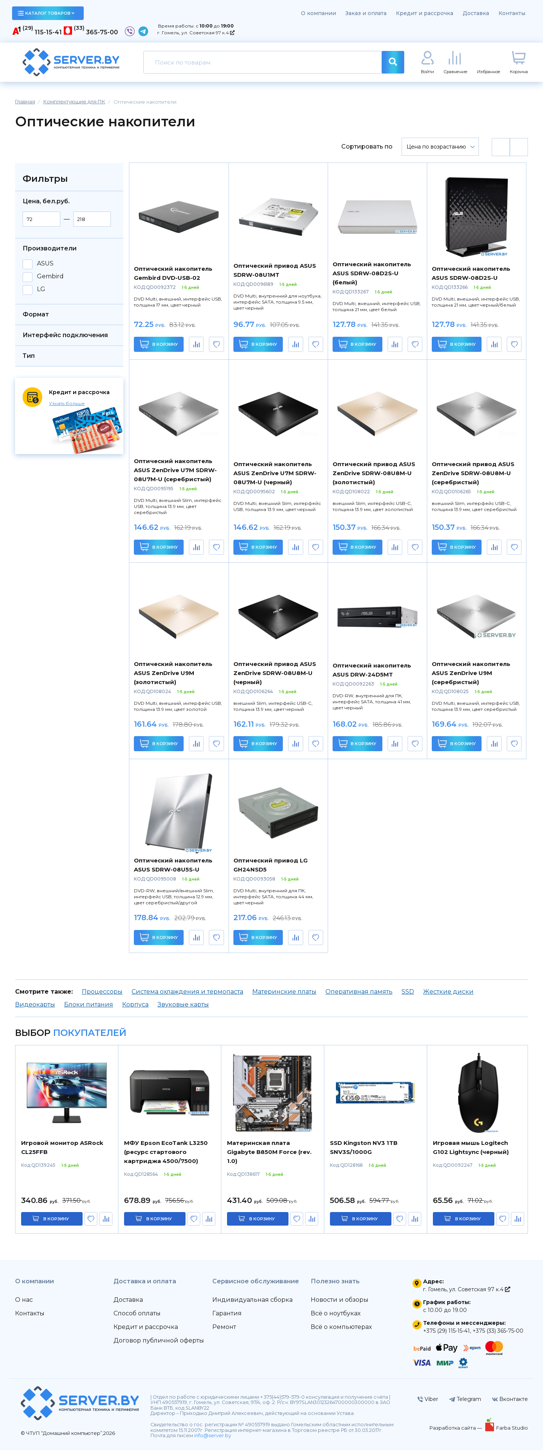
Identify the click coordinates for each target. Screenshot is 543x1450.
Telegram (465, 1399)
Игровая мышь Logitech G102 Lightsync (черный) (471, 1147)
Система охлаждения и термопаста (187, 991)
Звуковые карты (183, 1004)
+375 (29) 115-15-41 (446, 1330)
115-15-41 (48, 32)
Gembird (50, 276)
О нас (24, 1299)
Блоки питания (88, 1004)
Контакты (512, 13)
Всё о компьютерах (341, 1326)
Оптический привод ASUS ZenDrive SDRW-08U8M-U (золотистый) (374, 473)
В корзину (159, 344)
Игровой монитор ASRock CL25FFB (62, 1147)
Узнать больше (67, 403)
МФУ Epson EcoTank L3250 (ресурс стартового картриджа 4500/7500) (166, 1152)
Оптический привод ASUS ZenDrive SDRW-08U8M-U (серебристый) (473, 473)
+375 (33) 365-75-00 (497, 1330)
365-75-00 (102, 32)
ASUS (45, 263)
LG (41, 289)
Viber (427, 1399)
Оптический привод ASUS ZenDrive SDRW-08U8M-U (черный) (274, 673)
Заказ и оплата (366, 13)
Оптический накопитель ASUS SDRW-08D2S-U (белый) (372, 273)
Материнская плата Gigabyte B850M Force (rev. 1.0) (269, 1152)
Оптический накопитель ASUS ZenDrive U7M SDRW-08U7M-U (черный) (274, 473)
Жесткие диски (448, 991)
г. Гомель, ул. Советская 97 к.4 (196, 32)
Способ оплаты (137, 1313)
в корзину (56, 1218)
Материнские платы (284, 991)
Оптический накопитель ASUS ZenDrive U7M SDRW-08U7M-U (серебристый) (175, 470)
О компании (318, 13)
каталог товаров (46, 13)
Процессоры (102, 991)
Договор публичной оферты (159, 1340)
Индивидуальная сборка (252, 1299)
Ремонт (224, 1326)
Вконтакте (510, 1399)
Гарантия (227, 1313)
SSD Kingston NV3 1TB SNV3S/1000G (363, 1147)
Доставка (476, 13)
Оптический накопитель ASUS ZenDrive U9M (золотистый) (173, 673)
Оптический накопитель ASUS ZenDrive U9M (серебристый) (471, 673)
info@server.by (212, 1435)
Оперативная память (359, 991)
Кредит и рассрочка (424, 13)
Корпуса (135, 1004)
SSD (408, 991)
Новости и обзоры (339, 1299)
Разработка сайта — (456, 1428)
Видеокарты (35, 1004)
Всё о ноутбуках (335, 1313)
